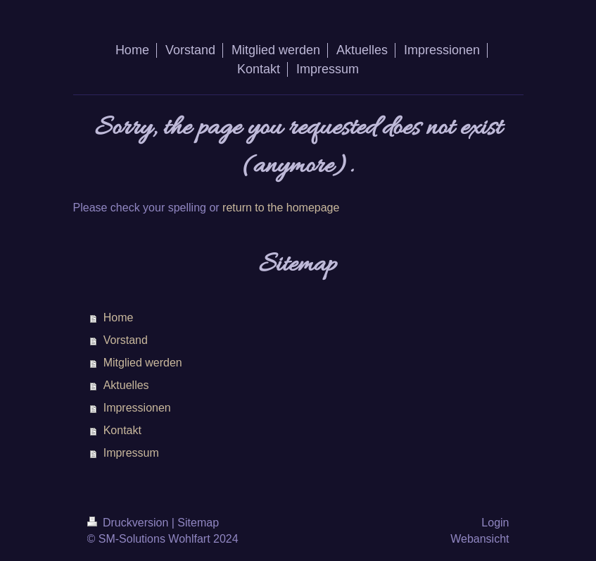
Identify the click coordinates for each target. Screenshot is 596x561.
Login (495, 523)
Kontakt (122, 430)
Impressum (131, 453)
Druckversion (129, 523)
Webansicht (479, 539)
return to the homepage (280, 208)
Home (118, 317)
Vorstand (125, 340)
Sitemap (198, 523)
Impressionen (137, 408)
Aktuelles (126, 385)
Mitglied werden (142, 363)
